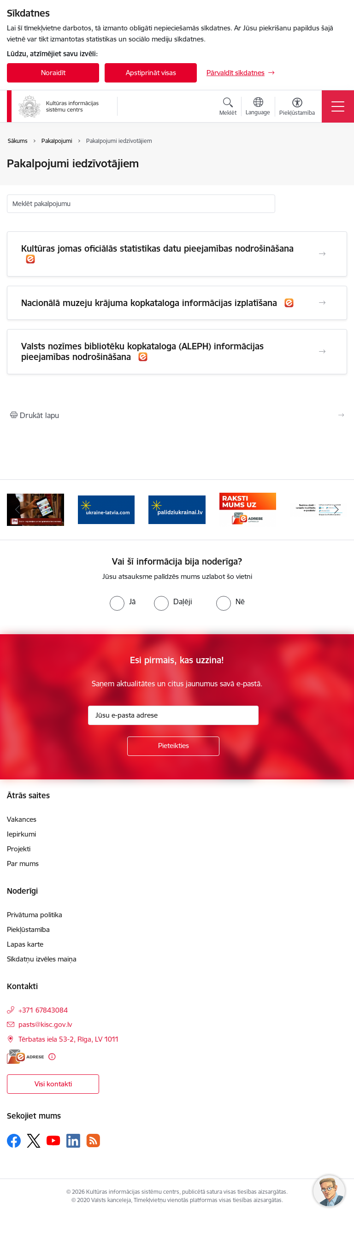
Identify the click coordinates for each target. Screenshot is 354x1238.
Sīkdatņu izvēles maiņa (42, 959)
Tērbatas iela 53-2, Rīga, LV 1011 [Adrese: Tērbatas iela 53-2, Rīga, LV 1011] (68, 1039)
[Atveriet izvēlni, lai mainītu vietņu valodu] (258, 107)
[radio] (123, 601)
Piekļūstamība (28, 929)
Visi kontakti (53, 1083)
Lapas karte (25, 944)
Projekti (18, 848)
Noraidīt (53, 72)
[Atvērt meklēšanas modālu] (228, 108)
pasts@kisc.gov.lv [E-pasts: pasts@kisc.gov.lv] (45, 1024)
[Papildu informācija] (51, 1056)
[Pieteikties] (173, 746)
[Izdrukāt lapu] (177, 415)
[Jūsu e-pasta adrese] (173, 715)
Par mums (23, 863)
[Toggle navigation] (338, 106)
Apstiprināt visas (151, 72)
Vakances (21, 819)
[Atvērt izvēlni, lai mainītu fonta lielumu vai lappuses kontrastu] (297, 108)
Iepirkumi (21, 834)
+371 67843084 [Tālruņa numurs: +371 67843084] (43, 1010)
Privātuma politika (34, 914)
